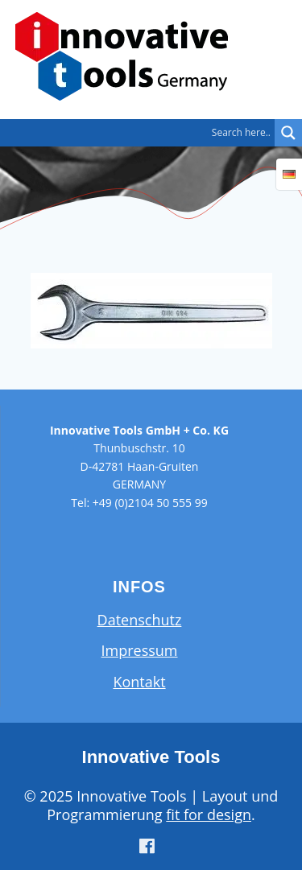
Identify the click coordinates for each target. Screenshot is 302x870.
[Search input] (141, 132)
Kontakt (139, 681)
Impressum (139, 650)
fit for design (208, 814)
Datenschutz (139, 619)
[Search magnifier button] (288, 132)
